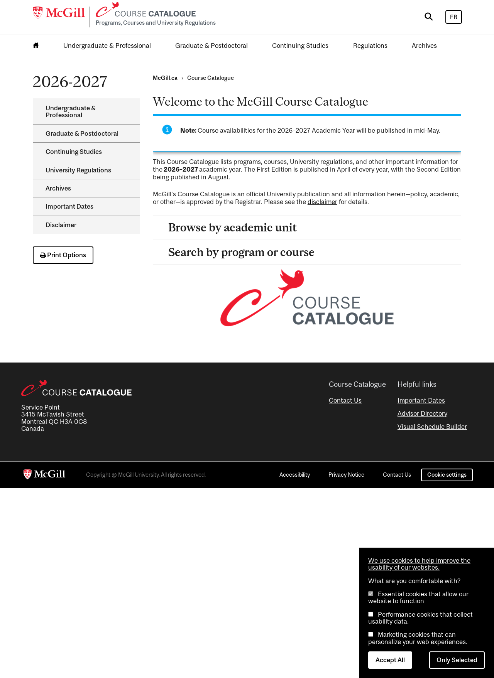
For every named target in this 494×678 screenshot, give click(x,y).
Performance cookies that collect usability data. (420, 618)
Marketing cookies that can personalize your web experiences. (417, 638)
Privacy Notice (346, 474)
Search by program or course (241, 252)
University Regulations (78, 170)
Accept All (390, 660)
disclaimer (322, 202)
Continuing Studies (300, 45)
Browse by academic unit (232, 227)
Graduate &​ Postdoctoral (82, 133)
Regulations (370, 45)
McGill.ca (165, 77)
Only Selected (456, 660)
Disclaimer (61, 225)
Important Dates (69, 206)
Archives (424, 45)
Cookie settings (447, 474)
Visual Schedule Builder (432, 426)
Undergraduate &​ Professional (71, 111)
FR (453, 16)
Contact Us (345, 400)
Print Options (63, 255)
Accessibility (294, 474)
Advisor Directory (422, 413)
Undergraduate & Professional (107, 45)
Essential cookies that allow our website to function (418, 597)
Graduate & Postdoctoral (211, 45)
